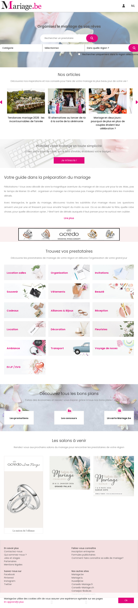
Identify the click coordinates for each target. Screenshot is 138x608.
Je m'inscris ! (69, 160)
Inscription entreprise (83, 551)
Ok (126, 600)
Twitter (8, 584)
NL (133, 6)
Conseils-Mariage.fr (82, 584)
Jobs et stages (12, 558)
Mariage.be (78, 574)
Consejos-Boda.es (81, 590)
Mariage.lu (77, 577)
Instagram (9, 581)
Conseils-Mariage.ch (83, 587)
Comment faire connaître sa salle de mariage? (97, 558)
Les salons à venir (69, 440)
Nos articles (69, 74)
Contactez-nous (13, 551)
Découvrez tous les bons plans (69, 393)
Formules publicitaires (83, 554)
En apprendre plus (14, 601)
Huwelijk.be (77, 581)
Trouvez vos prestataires (69, 251)
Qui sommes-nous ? (15, 554)
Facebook (9, 574)
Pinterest (9, 577)
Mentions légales (13, 564)
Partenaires (10, 561)
